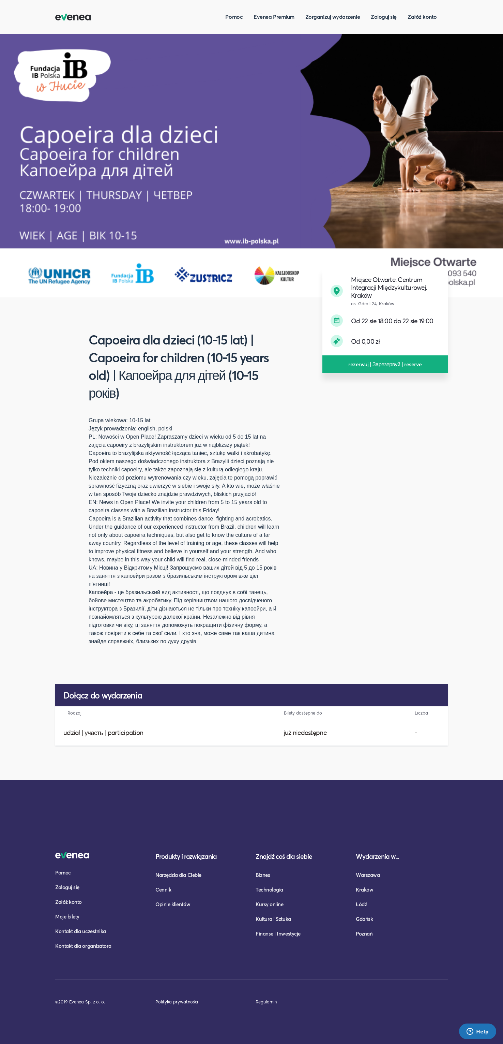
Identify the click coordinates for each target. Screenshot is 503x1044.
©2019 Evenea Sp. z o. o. (80, 1002)
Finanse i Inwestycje (278, 933)
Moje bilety (67, 916)
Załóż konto (422, 16)
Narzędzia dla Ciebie (178, 874)
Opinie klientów (172, 904)
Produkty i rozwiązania (186, 856)
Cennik (163, 889)
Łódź (361, 904)
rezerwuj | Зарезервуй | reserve (385, 364)
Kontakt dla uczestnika (80, 931)
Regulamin (266, 1002)
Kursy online (269, 904)
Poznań (364, 933)
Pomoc (234, 16)
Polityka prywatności (176, 1002)
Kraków (364, 889)
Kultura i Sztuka (273, 918)
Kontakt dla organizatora (83, 945)
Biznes (263, 874)
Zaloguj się (384, 16)
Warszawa (368, 874)
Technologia (269, 889)
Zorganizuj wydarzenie (332, 16)
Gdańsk (364, 918)
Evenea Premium (274, 16)
